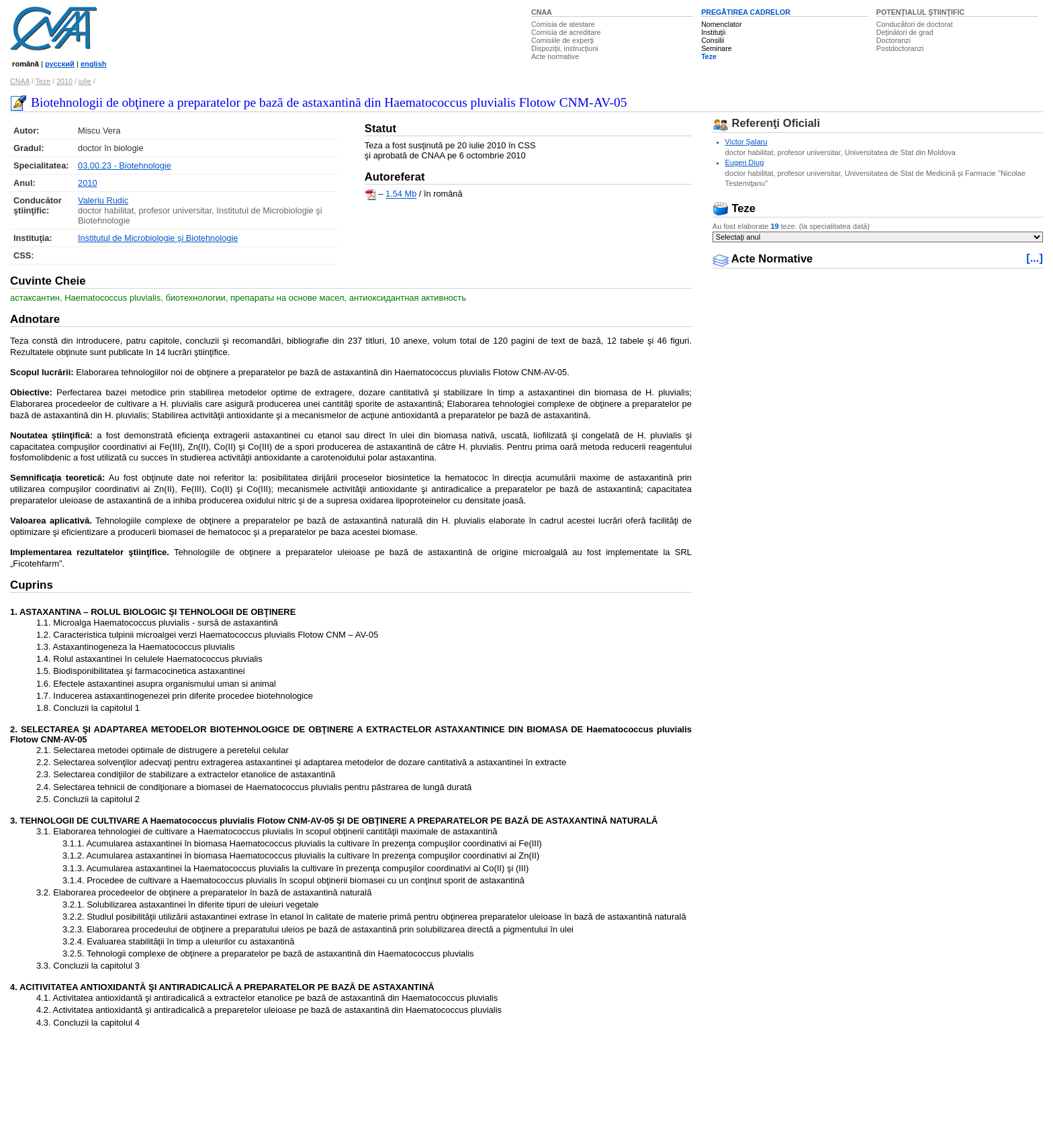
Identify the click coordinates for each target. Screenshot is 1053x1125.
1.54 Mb (400, 194)
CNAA (541, 12)
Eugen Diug (744, 162)
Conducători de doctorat (914, 24)
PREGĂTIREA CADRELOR (745, 12)
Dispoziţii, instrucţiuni (564, 48)
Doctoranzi (893, 40)
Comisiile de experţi (562, 40)
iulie (85, 81)
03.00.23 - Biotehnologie (124, 165)
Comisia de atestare (563, 24)
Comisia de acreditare (566, 32)
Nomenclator (721, 24)
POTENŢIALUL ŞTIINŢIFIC (920, 12)
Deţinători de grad (904, 32)
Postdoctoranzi (900, 48)
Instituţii (713, 32)
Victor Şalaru (746, 142)
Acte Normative (763, 258)
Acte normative (555, 56)
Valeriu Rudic (103, 200)
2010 (64, 81)
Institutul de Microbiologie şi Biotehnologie (158, 238)
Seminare (716, 48)
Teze (709, 56)
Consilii (712, 40)
